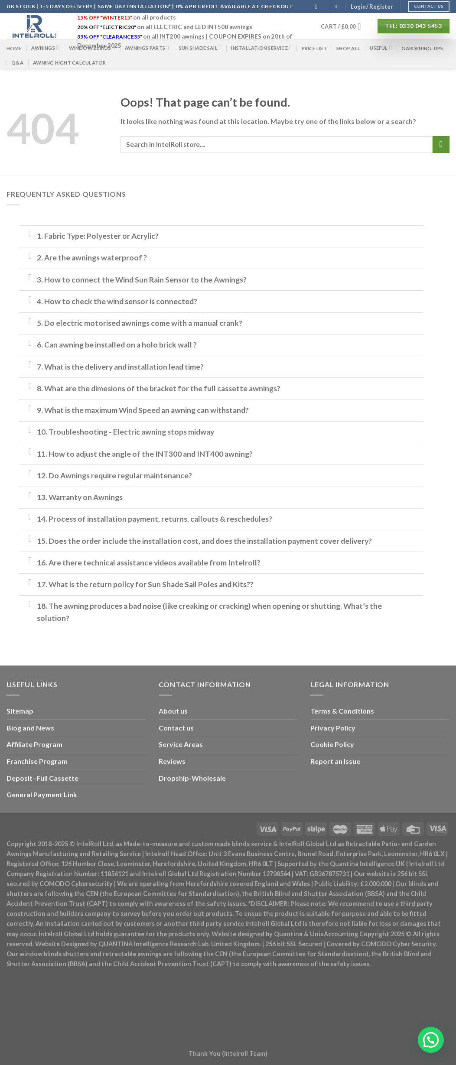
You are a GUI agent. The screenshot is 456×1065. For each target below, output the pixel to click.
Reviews (172, 761)
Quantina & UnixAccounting (316, 934)
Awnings (45, 48)
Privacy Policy (332, 728)
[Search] (318, 6)
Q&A (17, 62)
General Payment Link (42, 794)
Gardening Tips (422, 48)
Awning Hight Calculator (69, 62)
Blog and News (30, 728)
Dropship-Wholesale (192, 778)
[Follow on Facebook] (337, 6)
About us (173, 711)
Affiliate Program (34, 744)
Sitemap (20, 711)
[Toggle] (30, 233)
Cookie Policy (332, 744)
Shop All (348, 48)
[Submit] (441, 144)
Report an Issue (335, 761)
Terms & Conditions (342, 711)
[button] (431, 1040)
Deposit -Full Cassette (42, 778)
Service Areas (181, 744)
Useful (381, 48)
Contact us (176, 728)
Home (14, 48)
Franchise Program (37, 761)
